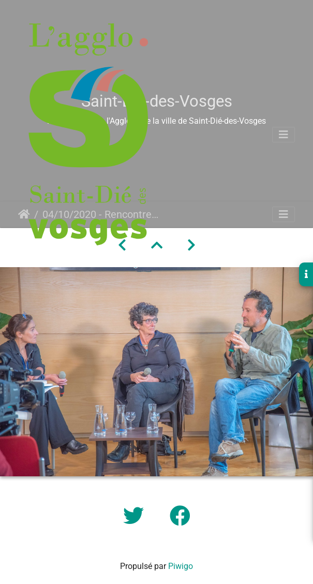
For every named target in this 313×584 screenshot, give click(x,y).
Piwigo (180, 566)
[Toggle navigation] (283, 134)
